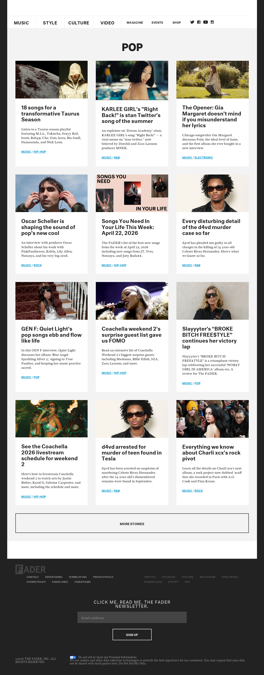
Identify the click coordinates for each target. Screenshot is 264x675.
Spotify (173, 581)
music (26, 151)
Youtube (188, 576)
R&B (117, 157)
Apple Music (230, 576)
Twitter (195, 22)
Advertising (53, 576)
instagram (215, 22)
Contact (33, 576)
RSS (187, 581)
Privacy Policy (103, 576)
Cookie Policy (36, 581)
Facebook (168, 576)
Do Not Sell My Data (132, 663)
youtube (208, 22)
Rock (38, 264)
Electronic (204, 157)
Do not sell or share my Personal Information (103, 657)
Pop (37, 376)
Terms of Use (78, 576)
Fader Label (60, 581)
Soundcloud (153, 581)
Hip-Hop (40, 151)
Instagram (207, 576)
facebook (202, 22)
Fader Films (83, 581)
